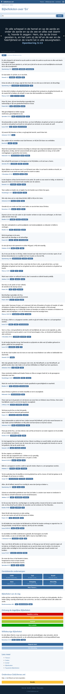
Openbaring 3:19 (6, 487)
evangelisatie (16, 314)
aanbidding (22, 69)
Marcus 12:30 (6, 271)
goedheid (16, 386)
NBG (4, 55)
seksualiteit (24, 219)
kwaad (22, 279)
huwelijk (12, 219)
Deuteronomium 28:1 (8, 604)
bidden (15, 143)
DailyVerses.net (5, 5)
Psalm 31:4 (5, 518)
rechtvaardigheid (21, 116)
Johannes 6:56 (6, 201)
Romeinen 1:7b (6, 209)
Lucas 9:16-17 (6, 553)
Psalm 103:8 (5, 300)
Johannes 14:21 (6, 368)
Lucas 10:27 (5, 127)
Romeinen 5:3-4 (6, 640)
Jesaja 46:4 (5, 479)
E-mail (32, 618)
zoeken (16, 324)
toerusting (22, 478)
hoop (18, 640)
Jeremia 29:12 (6, 164)
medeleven (16, 106)
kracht (22, 96)
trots (18, 565)
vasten (9, 143)
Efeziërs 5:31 (5, 219)
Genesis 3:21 (5, 357)
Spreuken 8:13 (6, 565)
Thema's (42, 2)
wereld (23, 448)
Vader (23, 209)
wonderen (13, 553)
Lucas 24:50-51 (6, 528)
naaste (15, 240)
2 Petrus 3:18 (5, 405)
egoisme (17, 279)
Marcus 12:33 (6, 96)
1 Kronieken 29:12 (7, 174)
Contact (34, 688)
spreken (18, 77)
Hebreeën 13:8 (6, 394)
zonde (12, 279)
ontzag (13, 565)
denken (27, 155)
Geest (19, 184)
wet (11, 126)
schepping (15, 69)
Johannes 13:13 (6, 135)
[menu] (63, 2)
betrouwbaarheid (24, 85)
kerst (17, 347)
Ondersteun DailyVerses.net (13, 674)
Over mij (24, 688)
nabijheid (18, 507)
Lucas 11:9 (5, 324)
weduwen (26, 497)
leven (28, 116)
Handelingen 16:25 (7, 378)
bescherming (29, 478)
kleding (12, 357)
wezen (10, 240)
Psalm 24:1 (5, 289)
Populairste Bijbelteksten (12, 668)
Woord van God (15, 155)
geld (26, 174)
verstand (17, 96)
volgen (22, 248)
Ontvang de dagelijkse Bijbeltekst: (16, 610)
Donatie (32, 682)
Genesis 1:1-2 (6, 184)
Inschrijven (58, 2)
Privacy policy (40, 688)
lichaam (13, 201)
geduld (23, 229)
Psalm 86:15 (5, 106)
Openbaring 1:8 (6, 85)
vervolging (28, 314)
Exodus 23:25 (5, 435)
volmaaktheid (18, 497)
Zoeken (11, 5)
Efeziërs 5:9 (5, 386)
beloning (12, 468)
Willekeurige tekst (49, 2)
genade (23, 106)
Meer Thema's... (32, 587)
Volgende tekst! (32, 644)
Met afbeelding (32, 648)
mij (5, 678)
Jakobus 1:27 (5, 497)
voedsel (24, 258)
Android (32, 621)
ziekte (24, 435)
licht (23, 77)
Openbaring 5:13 (6, 69)
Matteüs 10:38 (6, 248)
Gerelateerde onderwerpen (13, 571)
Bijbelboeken (9, 665)
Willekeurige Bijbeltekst (12, 631)
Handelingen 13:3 (7, 193)
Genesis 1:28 (5, 448)
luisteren (26, 164)
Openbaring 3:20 (6, 258)
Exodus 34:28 (5, 507)
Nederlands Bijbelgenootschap (14, 55)
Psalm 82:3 (5, 240)
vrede (18, 209)
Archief (7, 663)
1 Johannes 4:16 (6, 538)
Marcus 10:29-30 (6, 314)
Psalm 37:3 (5, 415)
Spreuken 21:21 (6, 116)
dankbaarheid (30, 69)
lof (21, 347)
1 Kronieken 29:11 (7, 337)
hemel (23, 184)
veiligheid (19, 415)
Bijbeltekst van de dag (11, 594)
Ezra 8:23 (4, 143)
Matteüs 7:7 (5, 468)
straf (23, 487)
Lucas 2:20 (5, 347)
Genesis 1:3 (5, 77)
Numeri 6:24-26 (6, 460)
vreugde (23, 640)
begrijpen (25, 404)
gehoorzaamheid (22, 126)
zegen (14, 192)
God (31, 85)
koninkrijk (23, 336)
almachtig (16, 174)
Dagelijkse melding (32, 614)
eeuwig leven (15, 85)
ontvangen (23, 468)
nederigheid (17, 229)
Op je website (32, 625)
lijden (13, 248)
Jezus (13, 135)
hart (12, 96)
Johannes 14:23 (6, 425)
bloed (18, 201)
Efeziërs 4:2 (5, 230)
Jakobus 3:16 (5, 279)
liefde (13, 116)
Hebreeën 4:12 (6, 155)
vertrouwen (12, 415)
